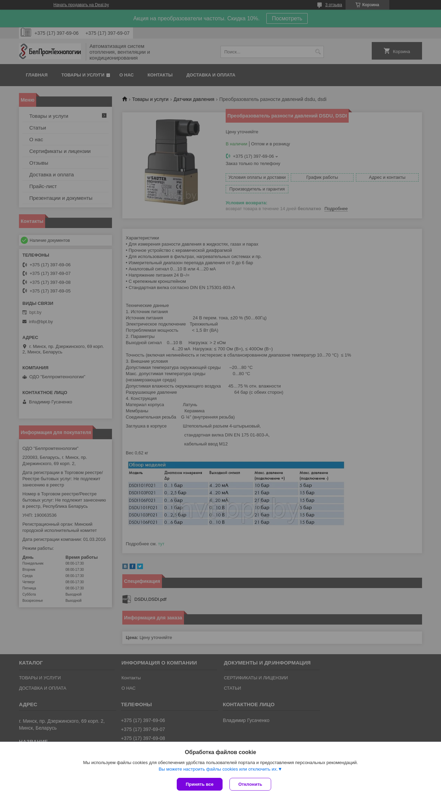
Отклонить (250, 784)
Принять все (200, 784)
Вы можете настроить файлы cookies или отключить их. (218, 769)
